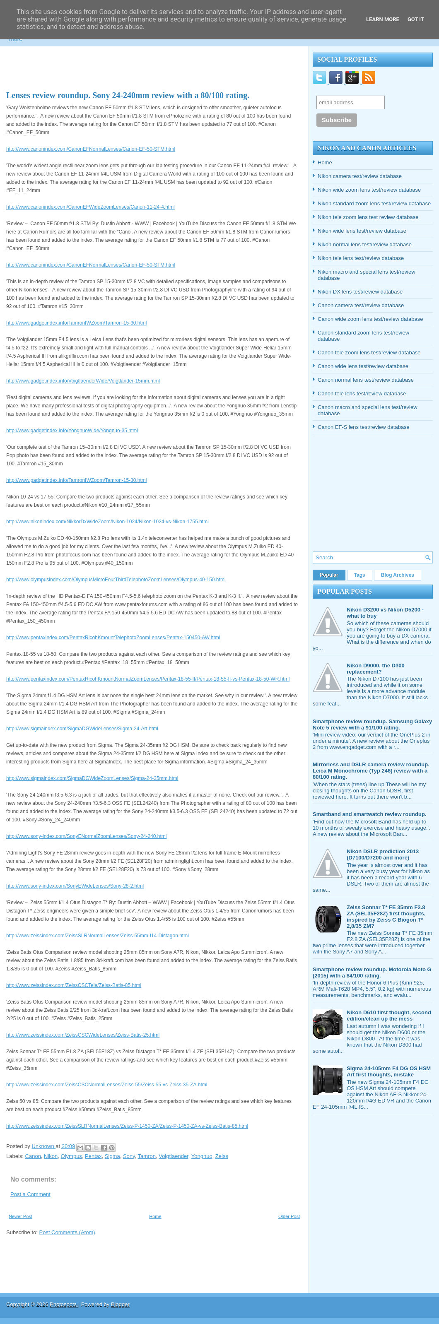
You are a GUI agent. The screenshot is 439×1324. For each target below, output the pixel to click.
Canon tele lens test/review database (362, 393)
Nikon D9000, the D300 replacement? (375, 668)
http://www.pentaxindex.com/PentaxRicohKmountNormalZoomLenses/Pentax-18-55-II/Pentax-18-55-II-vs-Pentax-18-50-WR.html (147, 679)
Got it (416, 19)
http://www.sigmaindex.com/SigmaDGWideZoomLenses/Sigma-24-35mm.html (92, 778)
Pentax (93, 1156)
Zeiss (221, 1156)
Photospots (64, 1304)
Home (155, 1216)
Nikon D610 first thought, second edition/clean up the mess (389, 1015)
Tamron (147, 1156)
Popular (329, 575)
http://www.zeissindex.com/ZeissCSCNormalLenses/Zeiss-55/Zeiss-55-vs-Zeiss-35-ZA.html (106, 1085)
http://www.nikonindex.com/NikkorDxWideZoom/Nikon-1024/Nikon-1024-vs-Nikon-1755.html (107, 522)
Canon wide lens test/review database (363, 366)
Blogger (120, 1304)
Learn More (382, 19)
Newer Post (20, 1216)
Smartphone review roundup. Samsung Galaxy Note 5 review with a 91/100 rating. (372, 724)
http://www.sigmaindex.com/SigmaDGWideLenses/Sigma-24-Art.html (82, 729)
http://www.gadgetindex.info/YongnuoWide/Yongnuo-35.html (72, 430)
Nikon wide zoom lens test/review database (369, 190)
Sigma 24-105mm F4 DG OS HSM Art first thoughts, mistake (389, 1071)
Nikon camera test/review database (360, 176)
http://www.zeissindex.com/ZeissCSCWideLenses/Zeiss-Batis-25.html (82, 1035)
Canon (33, 1156)
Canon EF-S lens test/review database (364, 427)
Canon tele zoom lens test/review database (369, 352)
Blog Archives (397, 575)
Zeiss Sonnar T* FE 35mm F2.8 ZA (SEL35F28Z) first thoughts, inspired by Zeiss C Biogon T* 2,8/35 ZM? (386, 916)
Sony (129, 1156)
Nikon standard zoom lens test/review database (374, 203)
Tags (359, 575)
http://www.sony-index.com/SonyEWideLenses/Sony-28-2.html (75, 886)
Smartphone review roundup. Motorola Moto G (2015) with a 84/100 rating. (372, 972)
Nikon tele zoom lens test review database (368, 217)
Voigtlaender (173, 1156)
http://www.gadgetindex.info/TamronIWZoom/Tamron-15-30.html (76, 323)
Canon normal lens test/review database (366, 380)
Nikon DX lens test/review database (360, 292)
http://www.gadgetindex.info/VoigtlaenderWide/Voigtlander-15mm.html (83, 381)
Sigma (112, 1156)
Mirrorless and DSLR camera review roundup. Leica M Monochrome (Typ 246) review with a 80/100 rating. (371, 770)
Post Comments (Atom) (67, 1232)
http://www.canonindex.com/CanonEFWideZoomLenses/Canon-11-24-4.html (90, 207)
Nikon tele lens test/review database (361, 258)
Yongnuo (201, 1156)
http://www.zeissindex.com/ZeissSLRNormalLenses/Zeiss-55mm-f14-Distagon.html (97, 936)
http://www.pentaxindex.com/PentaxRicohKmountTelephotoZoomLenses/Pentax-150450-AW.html (113, 637)
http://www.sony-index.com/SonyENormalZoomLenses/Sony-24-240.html (86, 836)
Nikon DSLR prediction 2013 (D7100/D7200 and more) (383, 854)
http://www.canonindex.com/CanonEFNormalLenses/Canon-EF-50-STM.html (90, 149)
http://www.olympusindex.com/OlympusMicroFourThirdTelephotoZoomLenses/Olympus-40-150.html (116, 580)
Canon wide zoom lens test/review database (370, 319)
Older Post (289, 1216)
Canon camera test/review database (361, 305)
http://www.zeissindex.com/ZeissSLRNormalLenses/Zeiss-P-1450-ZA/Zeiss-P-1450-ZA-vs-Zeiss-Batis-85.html (127, 1126)
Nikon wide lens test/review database (362, 231)
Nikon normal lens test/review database (365, 244)
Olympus (71, 1156)
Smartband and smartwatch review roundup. (370, 814)
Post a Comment (30, 1194)
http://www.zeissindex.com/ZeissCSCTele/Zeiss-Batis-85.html (73, 985)
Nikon (51, 1156)
